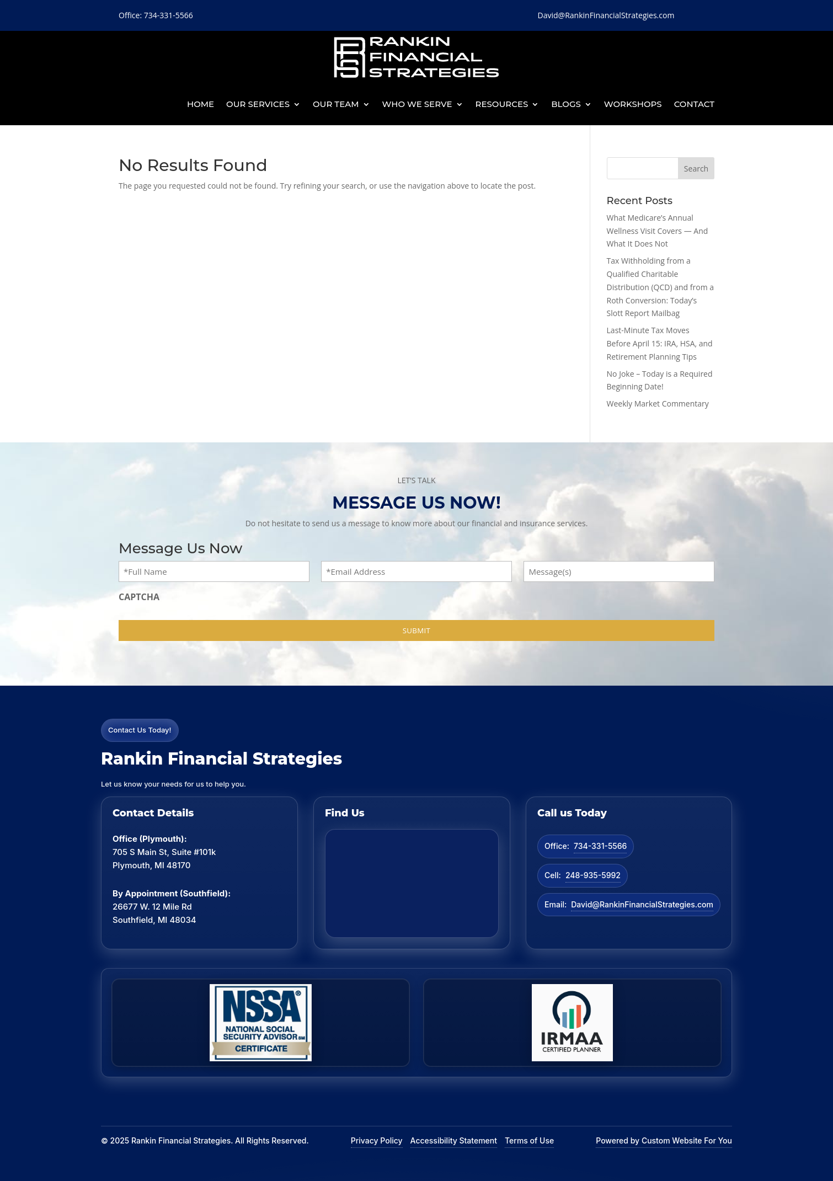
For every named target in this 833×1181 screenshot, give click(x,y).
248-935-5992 (593, 875)
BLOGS (566, 104)
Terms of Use (529, 1140)
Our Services (258, 104)
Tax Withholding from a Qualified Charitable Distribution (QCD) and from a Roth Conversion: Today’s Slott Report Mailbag (660, 286)
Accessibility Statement (453, 1140)
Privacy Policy (377, 1140)
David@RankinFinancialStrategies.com (642, 904)
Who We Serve (417, 104)
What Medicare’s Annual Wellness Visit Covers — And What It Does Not (657, 230)
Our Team (336, 104)
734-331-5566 (600, 846)
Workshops (633, 104)
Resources (502, 104)
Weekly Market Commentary (658, 403)
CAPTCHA (139, 597)
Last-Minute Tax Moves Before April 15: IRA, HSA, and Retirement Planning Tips (660, 343)
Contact (694, 104)
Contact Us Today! (140, 729)
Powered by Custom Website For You (664, 1140)
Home (200, 104)
